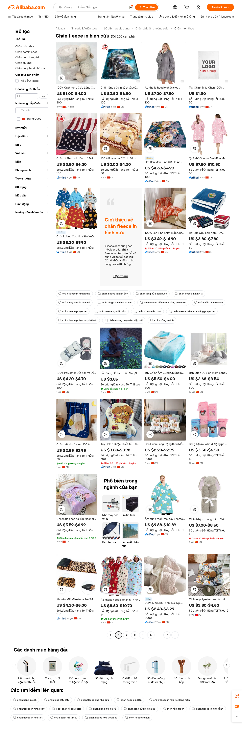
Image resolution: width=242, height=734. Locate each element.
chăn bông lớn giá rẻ (102, 708)
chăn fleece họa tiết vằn (110, 311)
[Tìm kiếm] (146, 7)
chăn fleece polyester (72, 311)
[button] (131, 7)
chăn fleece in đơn (129, 700)
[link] (237, 695)
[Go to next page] (175, 635)
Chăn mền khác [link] (184, 28)
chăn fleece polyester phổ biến (77, 320)
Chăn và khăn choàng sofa (152, 28)
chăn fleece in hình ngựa (74, 293)
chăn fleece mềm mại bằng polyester (192, 311)
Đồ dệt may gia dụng (116, 28)
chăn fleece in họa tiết (28, 717)
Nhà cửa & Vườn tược (84, 28)
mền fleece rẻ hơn (137, 717)
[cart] (187, 7)
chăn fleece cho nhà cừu (93, 700)
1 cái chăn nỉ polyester (66, 708)
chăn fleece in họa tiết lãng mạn (169, 700)
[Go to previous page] (110, 635)
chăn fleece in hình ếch (113, 293)
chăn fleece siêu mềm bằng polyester (163, 302)
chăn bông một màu (63, 717)
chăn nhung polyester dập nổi (123, 320)
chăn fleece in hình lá (189, 293)
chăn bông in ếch (162, 320)
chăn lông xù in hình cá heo (115, 302)
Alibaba (60, 28)
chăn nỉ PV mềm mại (147, 311)
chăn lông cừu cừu (56, 700)
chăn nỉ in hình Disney (208, 302)
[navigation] (30, 332)
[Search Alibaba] (91, 7)
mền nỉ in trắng (173, 708)
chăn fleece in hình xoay (28, 708)
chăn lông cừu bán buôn (151, 293)
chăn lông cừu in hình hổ (74, 302)
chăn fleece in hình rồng (207, 708)
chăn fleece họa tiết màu (101, 717)
